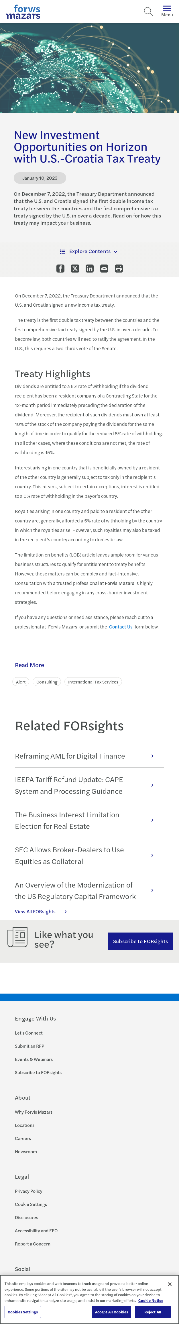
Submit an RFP (29, 1046)
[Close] (170, 1284)
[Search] (148, 11)
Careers (23, 1138)
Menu (167, 11)
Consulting (47, 682)
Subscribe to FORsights (140, 941)
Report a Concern (32, 1243)
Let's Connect (29, 1032)
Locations (24, 1125)
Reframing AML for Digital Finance (87, 755)
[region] (89, 1299)
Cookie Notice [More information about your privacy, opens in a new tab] (150, 1300)
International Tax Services (93, 682)
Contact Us (121, 626)
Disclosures (26, 1217)
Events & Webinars (34, 1059)
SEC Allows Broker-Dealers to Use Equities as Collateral (87, 855)
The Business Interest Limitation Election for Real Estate (87, 820)
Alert (20, 682)
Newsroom (26, 1151)
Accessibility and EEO (36, 1230)
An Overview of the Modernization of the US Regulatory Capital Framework (87, 890)
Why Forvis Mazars (33, 1111)
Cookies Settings (23, 1312)
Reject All (152, 1312)
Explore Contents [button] (85, 250)
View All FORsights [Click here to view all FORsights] (44, 911)
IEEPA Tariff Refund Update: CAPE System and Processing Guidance (87, 785)
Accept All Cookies (111, 1312)
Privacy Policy (28, 1191)
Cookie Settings (31, 1204)
